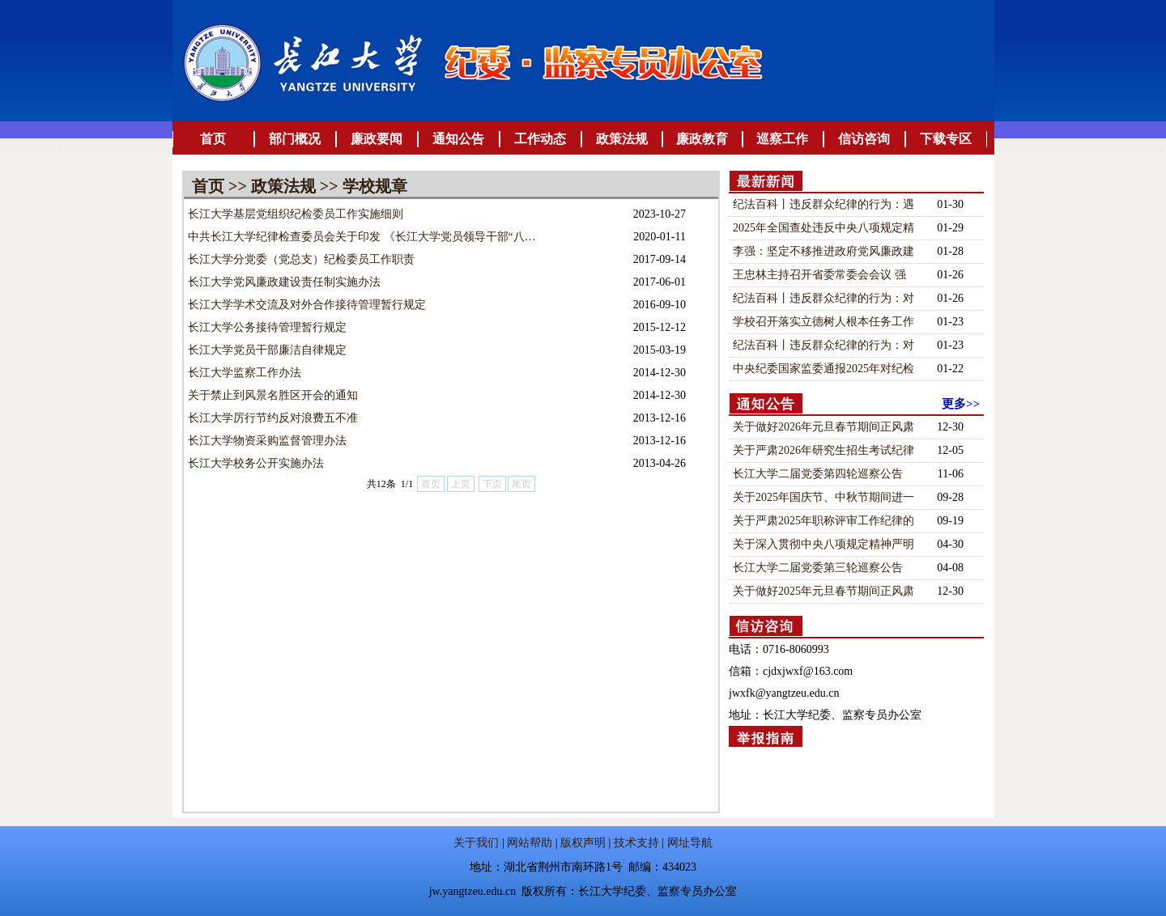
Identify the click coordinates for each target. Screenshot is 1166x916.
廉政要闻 (376, 139)
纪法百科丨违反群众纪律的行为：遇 (823, 204)
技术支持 (636, 843)
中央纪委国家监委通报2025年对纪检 (823, 369)
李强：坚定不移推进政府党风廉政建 (823, 251)
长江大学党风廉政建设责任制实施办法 (284, 282)
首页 (213, 139)
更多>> (961, 403)
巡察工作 (782, 139)
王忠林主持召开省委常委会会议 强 (819, 275)
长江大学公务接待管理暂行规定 (267, 327)
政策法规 (622, 139)
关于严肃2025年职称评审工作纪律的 (823, 521)
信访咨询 (864, 139)
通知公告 (458, 139)
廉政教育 (702, 139)
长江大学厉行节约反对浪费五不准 (273, 418)
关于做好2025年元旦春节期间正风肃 (823, 591)
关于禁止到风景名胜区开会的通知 (273, 395)
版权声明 (583, 843)
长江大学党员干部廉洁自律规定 (267, 350)
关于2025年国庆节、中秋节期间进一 (823, 497)
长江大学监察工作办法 (244, 373)
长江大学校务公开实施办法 (256, 463)
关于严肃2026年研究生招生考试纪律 (823, 450)
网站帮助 (529, 843)
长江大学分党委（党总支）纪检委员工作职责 (301, 259)
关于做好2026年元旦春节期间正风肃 (823, 427)
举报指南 (766, 738)
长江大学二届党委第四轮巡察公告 (818, 474)
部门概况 (295, 139)
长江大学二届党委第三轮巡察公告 (818, 568)
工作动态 (540, 139)
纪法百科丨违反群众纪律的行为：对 (823, 298)
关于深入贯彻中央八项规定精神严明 (823, 544)
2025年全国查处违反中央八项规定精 (823, 228)
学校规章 (375, 186)
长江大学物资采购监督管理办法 (267, 441)
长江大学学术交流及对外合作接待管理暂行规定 (307, 305)
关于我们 (476, 843)
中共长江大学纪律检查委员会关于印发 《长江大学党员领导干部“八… (362, 237)
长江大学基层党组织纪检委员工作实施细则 (295, 214)
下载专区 (946, 139)
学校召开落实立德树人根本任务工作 (823, 322)
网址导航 (690, 843)
